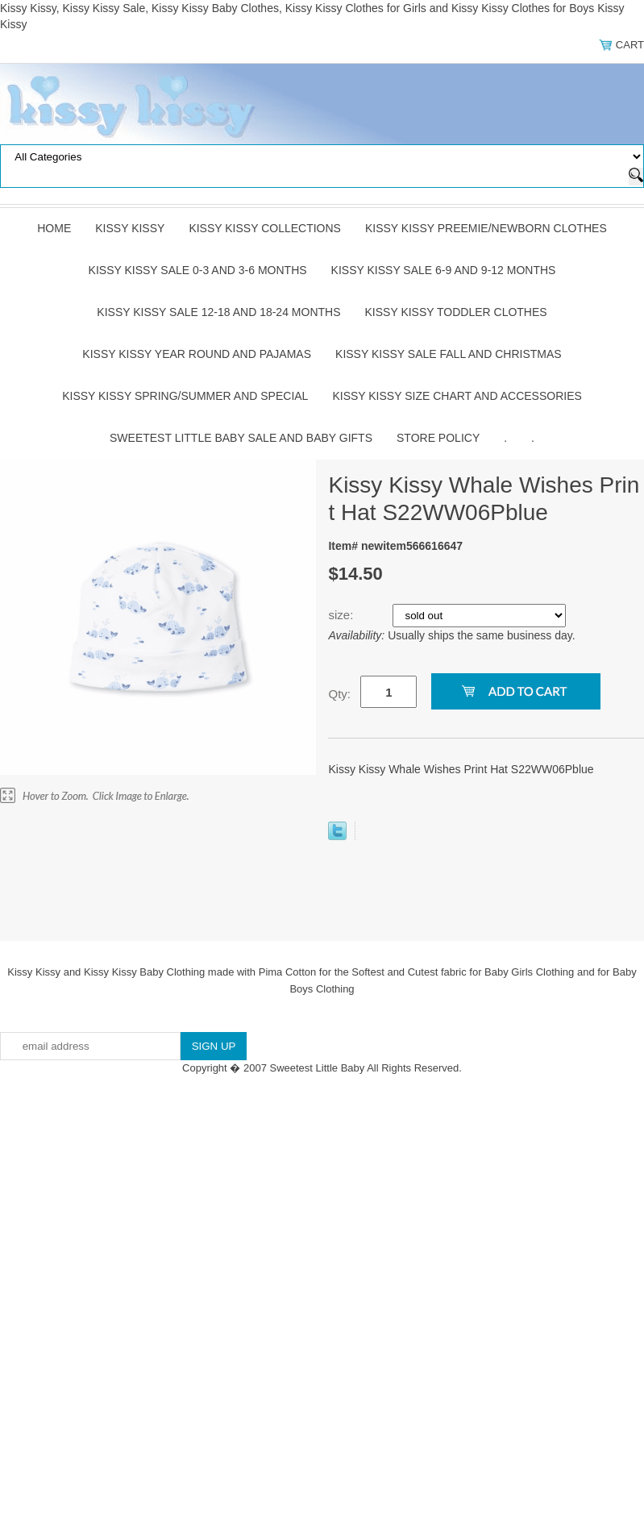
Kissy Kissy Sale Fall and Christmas (448, 353)
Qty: (339, 694)
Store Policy (438, 437)
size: (342, 615)
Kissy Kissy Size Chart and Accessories (456, 395)
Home (54, 228)
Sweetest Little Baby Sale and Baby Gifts (241, 437)
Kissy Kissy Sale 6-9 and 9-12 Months (443, 270)
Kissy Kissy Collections (265, 228)
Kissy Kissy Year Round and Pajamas (196, 353)
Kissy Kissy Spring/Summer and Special (185, 395)
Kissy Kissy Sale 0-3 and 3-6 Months (198, 270)
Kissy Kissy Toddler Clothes (456, 312)
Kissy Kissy (129, 228)
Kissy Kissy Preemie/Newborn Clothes (486, 228)
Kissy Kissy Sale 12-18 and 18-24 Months (218, 312)
